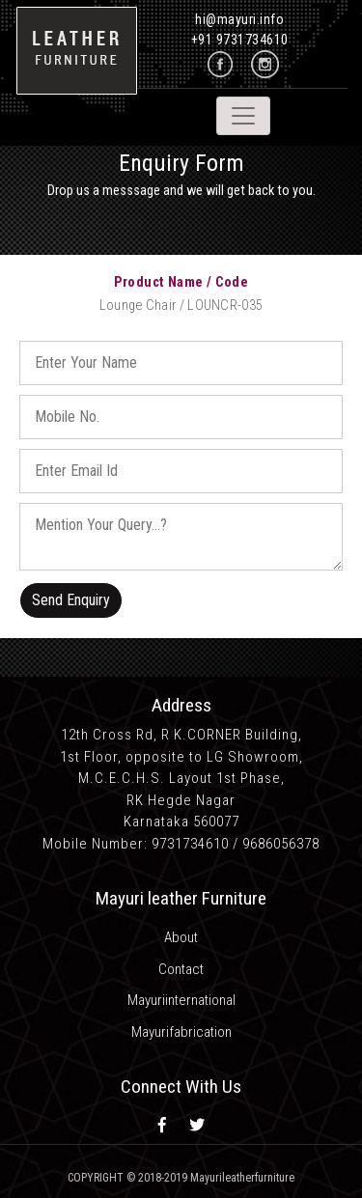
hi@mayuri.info (239, 19)
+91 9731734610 (240, 39)
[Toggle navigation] (243, 116)
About (181, 937)
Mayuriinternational (181, 1000)
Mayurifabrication (181, 1032)
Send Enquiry (71, 600)
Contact (181, 969)
